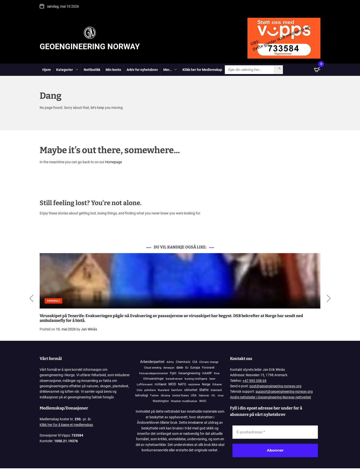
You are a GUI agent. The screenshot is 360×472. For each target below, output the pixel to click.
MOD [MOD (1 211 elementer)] (172, 384)
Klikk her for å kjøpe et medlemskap (66, 425)
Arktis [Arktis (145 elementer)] (170, 362)
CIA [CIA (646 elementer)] (194, 362)
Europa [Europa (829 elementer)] (195, 367)
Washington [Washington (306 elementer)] (161, 401)
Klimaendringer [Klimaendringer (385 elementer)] (153, 378)
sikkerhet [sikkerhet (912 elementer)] (190, 390)
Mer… (170, 70)
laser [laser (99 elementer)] (212, 378)
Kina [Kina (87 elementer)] (216, 373)
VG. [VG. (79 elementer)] (213, 395)
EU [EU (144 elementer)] (186, 367)
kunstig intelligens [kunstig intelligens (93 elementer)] (196, 378)
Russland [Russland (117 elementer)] (163, 390)
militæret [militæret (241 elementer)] (160, 384)
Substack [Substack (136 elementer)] (216, 390)
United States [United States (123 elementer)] (180, 395)
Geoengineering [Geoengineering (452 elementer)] (189, 373)
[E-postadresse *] (275, 432)
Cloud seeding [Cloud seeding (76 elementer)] (152, 367)
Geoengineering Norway (90, 46)
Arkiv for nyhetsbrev (142, 70)
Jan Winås (89, 329)
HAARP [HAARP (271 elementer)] (207, 373)
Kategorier (67, 70)
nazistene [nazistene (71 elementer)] (194, 384)
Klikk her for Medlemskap (202, 70)
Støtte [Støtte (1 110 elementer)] (204, 390)
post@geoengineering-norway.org (275, 386)
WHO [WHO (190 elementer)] (202, 401)
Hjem (46, 70)
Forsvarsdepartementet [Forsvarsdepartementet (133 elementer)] (153, 373)
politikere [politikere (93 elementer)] (150, 390)
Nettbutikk (92, 70)
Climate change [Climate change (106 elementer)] (208, 362)
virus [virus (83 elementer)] (221, 395)
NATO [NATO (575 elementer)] (182, 384)
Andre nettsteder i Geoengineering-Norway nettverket (270, 397)
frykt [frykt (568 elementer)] (173, 373)
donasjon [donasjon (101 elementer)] (168, 367)
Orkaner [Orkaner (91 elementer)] (217, 384)
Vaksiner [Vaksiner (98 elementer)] (203, 395)
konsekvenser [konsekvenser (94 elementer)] (174, 378)
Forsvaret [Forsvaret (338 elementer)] (208, 367)
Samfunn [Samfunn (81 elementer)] (176, 390)
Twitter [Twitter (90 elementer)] (154, 395)
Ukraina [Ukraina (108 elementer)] (165, 395)
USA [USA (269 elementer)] (193, 395)
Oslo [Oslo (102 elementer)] (139, 390)
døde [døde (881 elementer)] (179, 367)
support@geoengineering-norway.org (284, 391)
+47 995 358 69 (254, 381)
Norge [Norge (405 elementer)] (206, 384)
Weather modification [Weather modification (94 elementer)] (184, 401)
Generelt (53, 300)
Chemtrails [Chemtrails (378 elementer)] (183, 362)
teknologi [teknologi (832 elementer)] (141, 395)
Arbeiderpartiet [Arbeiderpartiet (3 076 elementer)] (152, 361)
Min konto (113, 70)
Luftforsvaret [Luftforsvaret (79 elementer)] (145, 384)
